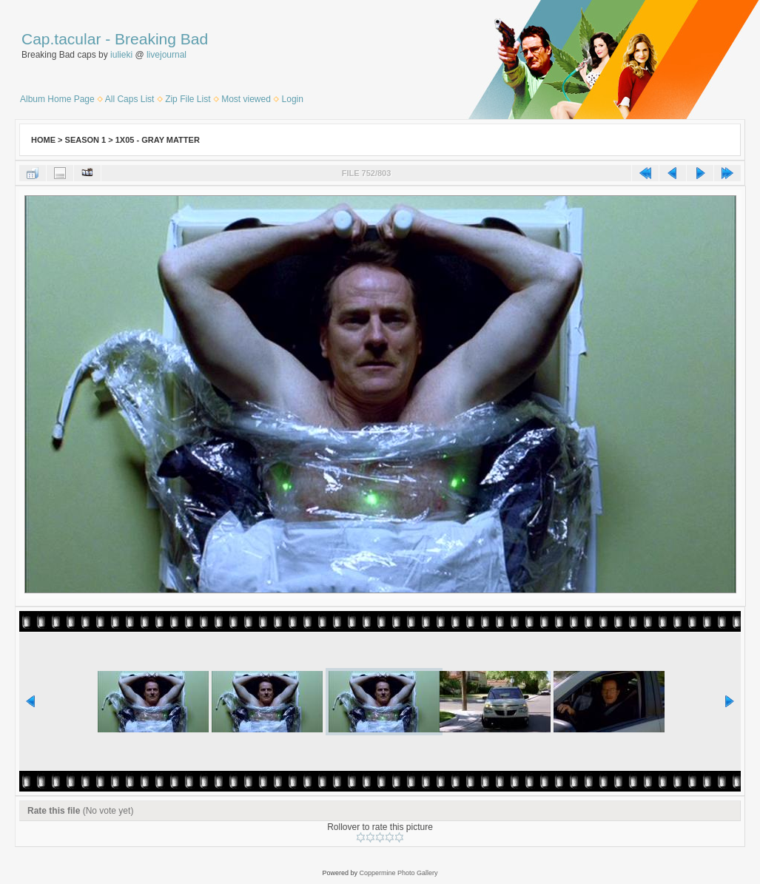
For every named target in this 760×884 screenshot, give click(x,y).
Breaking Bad (161, 38)
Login (292, 99)
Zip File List (187, 99)
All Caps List (130, 99)
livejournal (166, 55)
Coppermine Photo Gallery (398, 873)
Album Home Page (57, 99)
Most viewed (246, 99)
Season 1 (86, 139)
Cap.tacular (61, 38)
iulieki (121, 55)
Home (43, 139)
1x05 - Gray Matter (157, 139)
